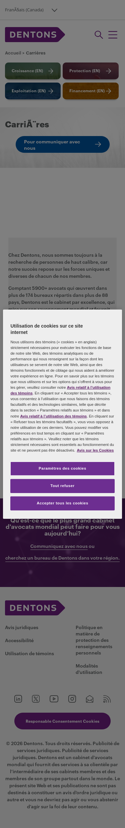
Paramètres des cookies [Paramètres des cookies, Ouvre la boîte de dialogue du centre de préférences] (62, 468)
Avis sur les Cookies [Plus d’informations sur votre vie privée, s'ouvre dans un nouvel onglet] (95, 450)
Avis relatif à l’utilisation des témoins (53, 416)
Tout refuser (62, 486)
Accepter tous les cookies (62, 503)
